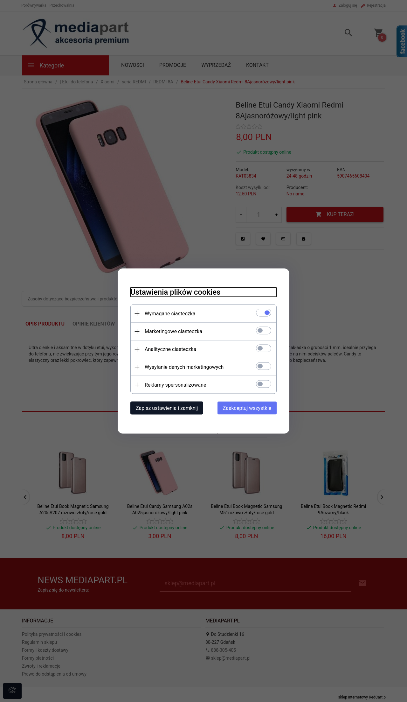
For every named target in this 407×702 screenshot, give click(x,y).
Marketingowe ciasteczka (173, 331)
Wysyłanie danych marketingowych (184, 367)
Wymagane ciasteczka (170, 314)
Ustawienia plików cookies (175, 292)
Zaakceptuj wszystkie (247, 408)
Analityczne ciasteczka (170, 349)
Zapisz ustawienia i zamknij (167, 408)
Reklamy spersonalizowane (175, 385)
